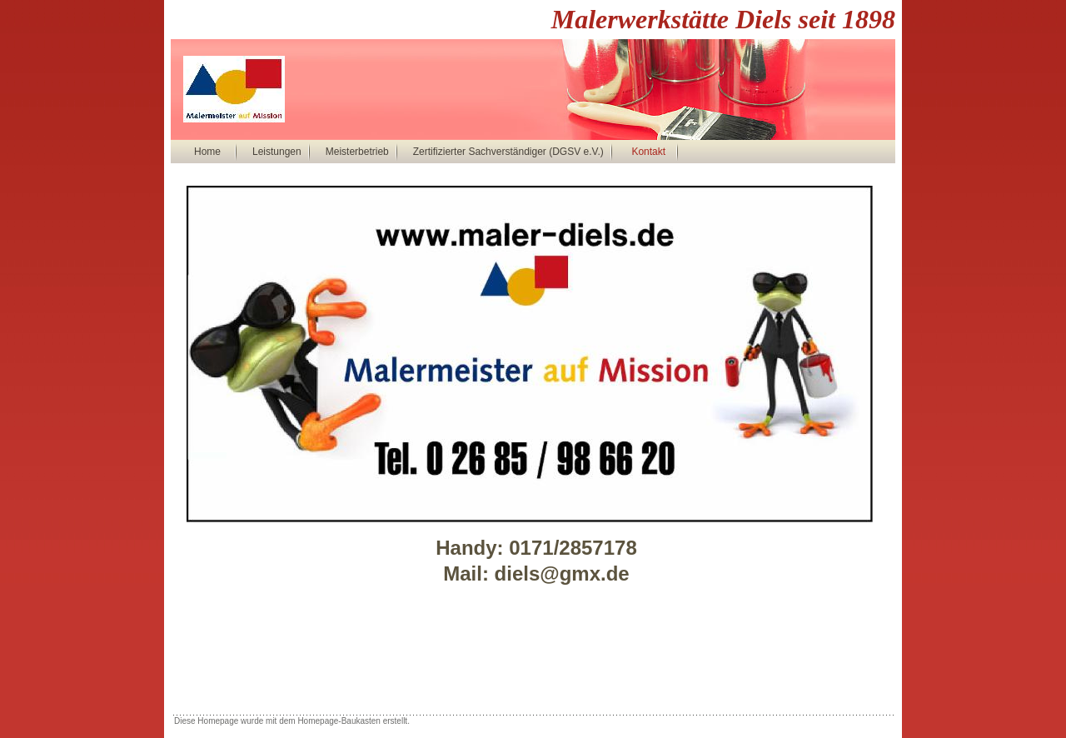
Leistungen (276, 151)
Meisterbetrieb (357, 151)
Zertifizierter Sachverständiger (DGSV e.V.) (508, 151)
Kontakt (648, 151)
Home (207, 151)
